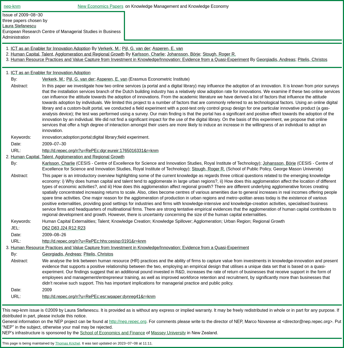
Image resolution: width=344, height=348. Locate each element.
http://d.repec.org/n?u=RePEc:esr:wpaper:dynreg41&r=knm (99, 296)
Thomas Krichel (67, 343)
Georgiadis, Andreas (275, 59)
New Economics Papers (100, 6)
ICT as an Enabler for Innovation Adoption (51, 48)
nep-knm (12, 6)
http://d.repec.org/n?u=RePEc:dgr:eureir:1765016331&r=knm (100, 150)
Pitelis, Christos (312, 59)
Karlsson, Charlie (148, 54)
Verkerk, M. (109, 48)
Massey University (168, 333)
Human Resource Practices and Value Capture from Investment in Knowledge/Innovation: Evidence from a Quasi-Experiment (130, 59)
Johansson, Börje (183, 54)
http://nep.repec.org (127, 321)
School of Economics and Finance (112, 333)
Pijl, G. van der (136, 48)
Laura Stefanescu (19, 26)
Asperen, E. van (167, 48)
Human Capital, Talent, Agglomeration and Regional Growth (67, 54)
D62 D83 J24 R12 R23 (63, 228)
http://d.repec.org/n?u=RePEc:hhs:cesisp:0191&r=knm (94, 241)
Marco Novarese (260, 321)
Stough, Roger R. (219, 54)
